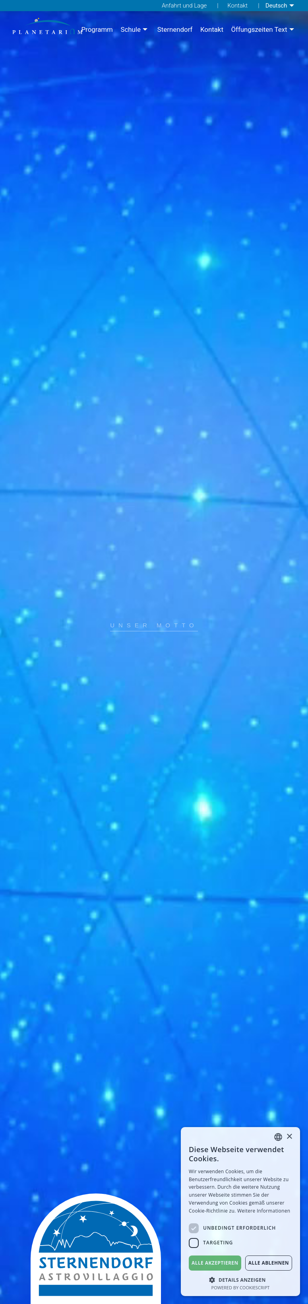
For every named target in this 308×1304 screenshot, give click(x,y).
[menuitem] (280, 5)
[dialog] (240, 1211)
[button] (240, 1279)
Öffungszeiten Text (259, 29)
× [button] (289, 1137)
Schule (130, 29)
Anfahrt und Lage (184, 5)
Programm (96, 29)
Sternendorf (175, 29)
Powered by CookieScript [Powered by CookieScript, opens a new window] (240, 1287)
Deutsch (276, 5)
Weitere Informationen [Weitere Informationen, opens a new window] (264, 1210)
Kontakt (237, 5)
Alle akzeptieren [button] (215, 1262)
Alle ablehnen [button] (268, 1262)
